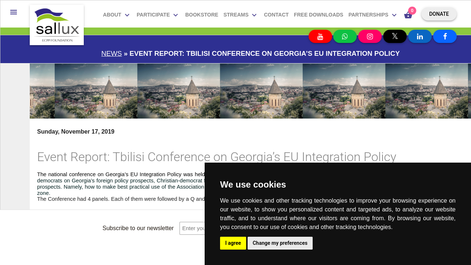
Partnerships (373, 15)
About (117, 15)
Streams (241, 15)
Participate (158, 15)
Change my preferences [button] (280, 243)
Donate (439, 14)
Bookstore (201, 15)
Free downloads (319, 15)
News (111, 53)
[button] (13, 12)
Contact (276, 15)
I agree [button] (233, 243)
